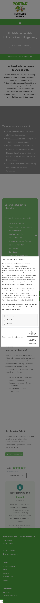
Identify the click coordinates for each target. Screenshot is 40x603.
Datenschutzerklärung (9, 337)
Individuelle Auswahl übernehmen (32, 339)
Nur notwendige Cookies (32, 333)
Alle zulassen (32, 343)
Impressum (20, 337)
